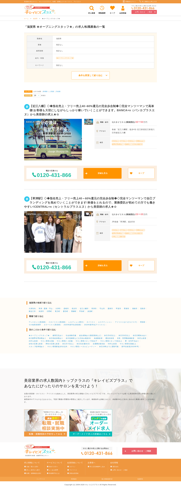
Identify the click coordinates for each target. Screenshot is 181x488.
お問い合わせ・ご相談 (143, 12)
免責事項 (140, 479)
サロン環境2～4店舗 (65, 341)
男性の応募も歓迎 (52, 344)
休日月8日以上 (124, 335)
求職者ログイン (130, 1)
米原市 (41, 311)
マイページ (73, 470)
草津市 (94, 308)
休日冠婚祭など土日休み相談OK (78, 338)
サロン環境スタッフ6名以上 (111, 341)
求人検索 (91, 13)
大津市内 (32, 308)
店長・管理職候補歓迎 (125, 338)
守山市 (102, 308)
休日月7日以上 (68, 344)
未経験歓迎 (98, 338)
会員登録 (122, 13)
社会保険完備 (71, 335)
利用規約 (74, 479)
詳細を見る (103, 173)
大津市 (58, 308)
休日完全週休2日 (83, 344)
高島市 (142, 308)
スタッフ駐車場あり (36, 346)
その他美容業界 (35, 325)
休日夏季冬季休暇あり (37, 338)
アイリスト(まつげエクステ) (126, 322)
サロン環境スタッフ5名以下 (86, 341)
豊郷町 (73, 311)
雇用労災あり (58, 335)
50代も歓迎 (112, 344)
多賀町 (90, 311)
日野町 (49, 311)
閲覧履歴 (102, 13)
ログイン (72, 466)
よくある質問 (53, 470)
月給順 (58, 91)
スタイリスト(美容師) (57, 322)
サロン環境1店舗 (47, 341)
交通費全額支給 (99, 344)
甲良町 (81, 311)
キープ (112, 13)
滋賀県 (35, 18)
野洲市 (126, 308)
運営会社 (116, 466)
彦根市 (66, 308)
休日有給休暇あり (56, 338)
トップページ (41, 479)
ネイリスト (91, 322)
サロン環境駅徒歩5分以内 (57, 346)
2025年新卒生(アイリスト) (94, 325)
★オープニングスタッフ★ (39, 335)
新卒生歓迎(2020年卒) (130, 346)
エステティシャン (105, 322)
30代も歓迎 (141, 338)
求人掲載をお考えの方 (149, 1)
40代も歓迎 (33, 341)
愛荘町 (65, 311)
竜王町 (57, 311)
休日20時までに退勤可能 (109, 346)
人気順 (52, 91)
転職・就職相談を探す (33, 473)
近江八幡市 (84, 308)
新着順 (45, 91)
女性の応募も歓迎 (36, 344)
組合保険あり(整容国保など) (90, 335)
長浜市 (74, 308)
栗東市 (110, 308)
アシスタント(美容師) (37, 322)
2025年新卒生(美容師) (72, 325)
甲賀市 (118, 308)
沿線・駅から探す (32, 466)
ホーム (26, 18)
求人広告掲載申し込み (97, 466)
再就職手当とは (54, 473)
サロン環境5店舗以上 (128, 344)
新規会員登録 (73, 473)
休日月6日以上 (110, 335)
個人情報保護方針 (107, 479)
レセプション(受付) (76, 322)
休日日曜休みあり (140, 335)
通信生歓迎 (109, 338)
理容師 (142, 322)
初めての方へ (53, 466)
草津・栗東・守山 (46, 308)
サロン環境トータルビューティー (83, 346)
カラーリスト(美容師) (52, 325)
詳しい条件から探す (33, 470)
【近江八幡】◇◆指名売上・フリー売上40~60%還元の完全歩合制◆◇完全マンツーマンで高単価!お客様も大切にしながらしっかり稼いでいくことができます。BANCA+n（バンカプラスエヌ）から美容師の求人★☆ (89, 110)
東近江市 (32, 311)
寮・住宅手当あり (132, 341)
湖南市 (134, 308)
